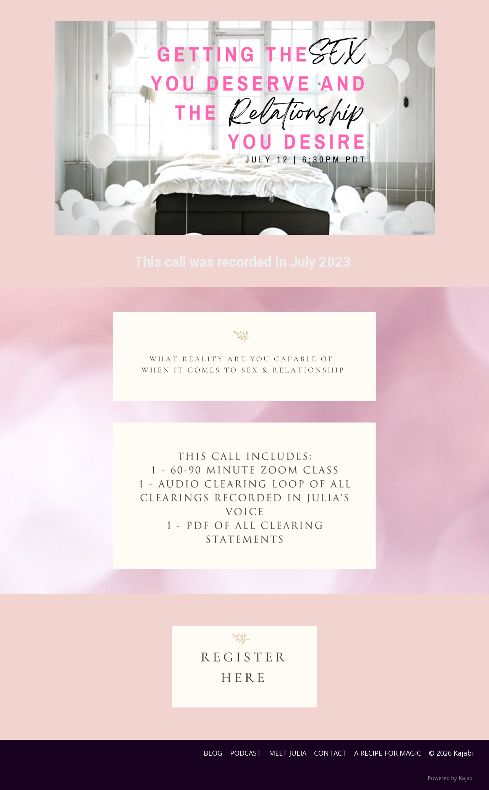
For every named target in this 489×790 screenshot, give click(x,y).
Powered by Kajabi (450, 778)
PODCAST (245, 753)
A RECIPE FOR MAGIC (387, 753)
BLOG (213, 753)
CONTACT (330, 753)
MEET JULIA (287, 753)
